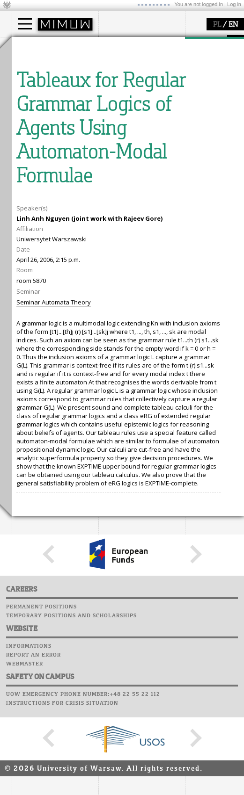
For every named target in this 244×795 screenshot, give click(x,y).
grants (32, 176)
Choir (109, 182)
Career (111, 173)
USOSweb (114, 128)
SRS (139, 128)
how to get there (133, 64)
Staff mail (117, 164)
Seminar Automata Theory (53, 475)
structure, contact (134, 73)
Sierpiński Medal (47, 185)
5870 (39, 453)
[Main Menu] (25, 24)
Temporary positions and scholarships (71, 789)
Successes (116, 191)
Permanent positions (41, 780)
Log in (234, 4)
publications (40, 168)
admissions (39, 98)
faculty (118, 45)
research (35, 132)
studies (32, 45)
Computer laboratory (136, 146)
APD (156, 128)
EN (233, 25)
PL (217, 25)
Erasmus (35, 90)
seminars (36, 159)
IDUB (30, 193)
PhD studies (40, 81)
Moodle (112, 137)
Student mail (122, 155)
